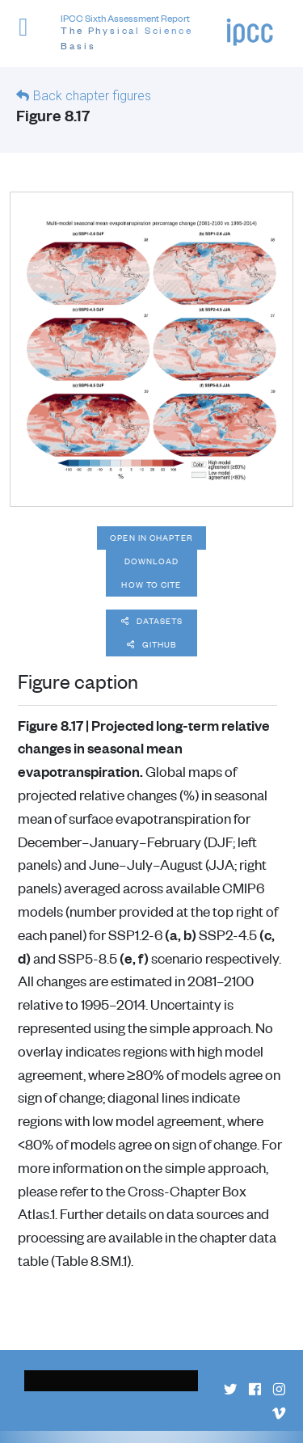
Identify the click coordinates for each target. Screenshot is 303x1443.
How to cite (151, 584)
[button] (30, 36)
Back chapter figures (92, 95)
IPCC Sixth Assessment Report (143, 33)
